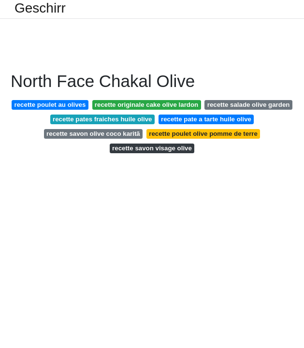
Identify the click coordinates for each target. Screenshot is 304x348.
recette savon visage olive (152, 148)
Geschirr (40, 8)
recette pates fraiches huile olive (102, 119)
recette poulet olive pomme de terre (203, 133)
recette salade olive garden (248, 104)
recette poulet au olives (50, 104)
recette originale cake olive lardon (146, 104)
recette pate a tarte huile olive (206, 119)
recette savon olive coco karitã (93, 133)
